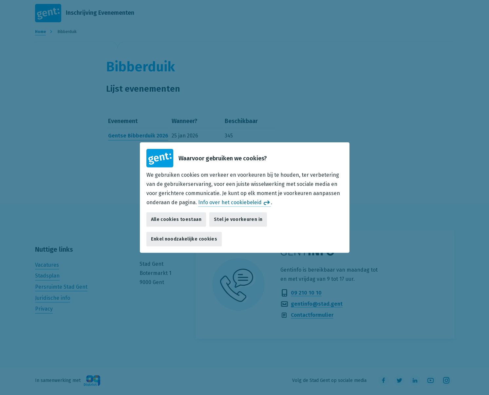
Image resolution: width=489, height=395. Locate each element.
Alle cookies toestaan (176, 219)
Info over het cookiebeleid (230, 202)
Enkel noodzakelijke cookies (184, 239)
